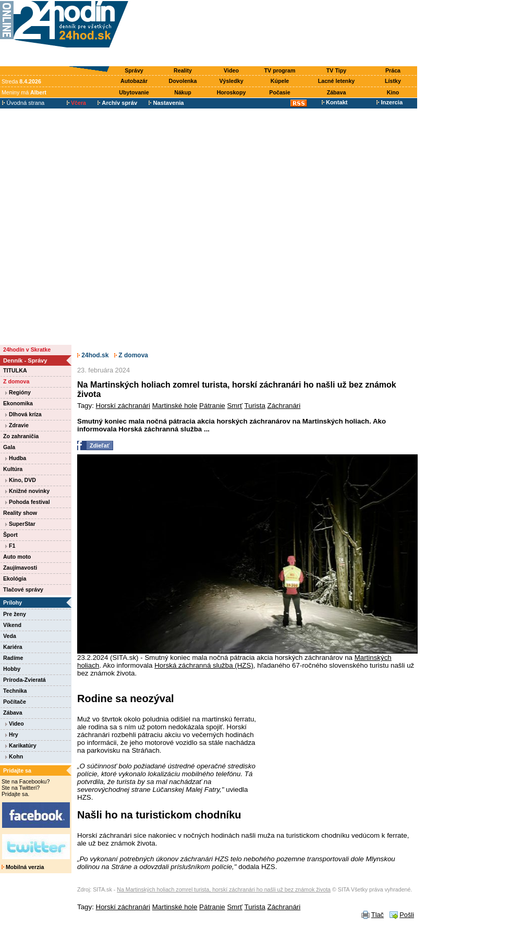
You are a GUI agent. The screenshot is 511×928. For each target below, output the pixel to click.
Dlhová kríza (23, 414)
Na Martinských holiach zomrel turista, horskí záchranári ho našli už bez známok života (224, 889)
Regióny (18, 392)
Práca (392, 70)
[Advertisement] (275, 33)
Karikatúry (20, 745)
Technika (15, 691)
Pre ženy (14, 614)
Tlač (377, 915)
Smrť (234, 405)
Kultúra (12, 469)
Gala (9, 447)
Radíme (13, 658)
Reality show (20, 513)
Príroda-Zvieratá (24, 680)
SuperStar (20, 524)
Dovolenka (183, 81)
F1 (10, 546)
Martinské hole (175, 405)
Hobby (11, 669)
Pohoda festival (27, 502)
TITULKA (15, 370)
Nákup (182, 92)
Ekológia (14, 578)
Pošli (406, 915)
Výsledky (231, 81)
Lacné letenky (336, 81)
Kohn (14, 756)
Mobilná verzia (23, 867)
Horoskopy (231, 92)
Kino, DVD (20, 480)
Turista (255, 405)
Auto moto (17, 556)
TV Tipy (336, 70)
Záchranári (284, 405)
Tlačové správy (23, 589)
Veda (9, 636)
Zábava (336, 92)
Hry (11, 734)
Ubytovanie (134, 92)
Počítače (14, 701)
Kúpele (280, 81)
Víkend (12, 625)
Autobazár (134, 81)
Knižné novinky (27, 491)
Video (231, 70)
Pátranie (212, 405)
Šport (10, 535)
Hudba (15, 458)
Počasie (279, 92)
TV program (280, 70)
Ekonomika (18, 403)
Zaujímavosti (20, 567)
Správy (134, 70)
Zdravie (17, 425)
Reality (183, 70)
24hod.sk (92, 355)
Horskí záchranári (123, 405)
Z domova (16, 381)
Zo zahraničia (21, 436)
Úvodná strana (23, 103)
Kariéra (12, 647)
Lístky (393, 81)
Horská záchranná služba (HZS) (203, 665)
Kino (393, 92)
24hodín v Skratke (27, 349)
